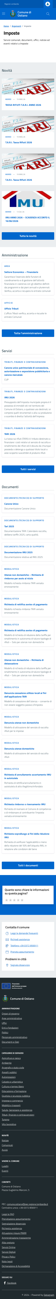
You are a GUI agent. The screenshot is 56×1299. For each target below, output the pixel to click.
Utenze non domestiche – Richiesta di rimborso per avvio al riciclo (24, 576)
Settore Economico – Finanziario (21, 272)
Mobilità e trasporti (11, 1105)
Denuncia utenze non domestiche (21, 722)
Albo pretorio (8, 1242)
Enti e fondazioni (10, 1027)
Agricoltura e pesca (11, 1058)
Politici (5, 1032)
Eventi (5, 1171)
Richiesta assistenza (12, 1228)
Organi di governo (10, 1013)
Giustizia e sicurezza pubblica (16, 1096)
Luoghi (5, 1166)
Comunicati (7, 1145)
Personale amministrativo (14, 1037)
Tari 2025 (9, 526)
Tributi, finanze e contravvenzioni (25, 361)
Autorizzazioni (9, 1077)
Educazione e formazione (14, 1091)
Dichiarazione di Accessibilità (16, 1266)
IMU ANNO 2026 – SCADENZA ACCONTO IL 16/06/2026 (27, 219)
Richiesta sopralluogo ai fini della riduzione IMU (26, 835)
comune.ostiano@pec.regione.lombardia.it (27, 1204)
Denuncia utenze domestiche (19, 748)
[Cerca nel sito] (48, 13)
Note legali (7, 1261)
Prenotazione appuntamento (16, 1219)
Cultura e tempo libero (13, 1086)
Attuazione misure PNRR (14, 1233)
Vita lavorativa (9, 1124)
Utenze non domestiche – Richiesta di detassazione (24, 661)
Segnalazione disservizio (14, 1223)
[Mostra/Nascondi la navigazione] (3, 13)
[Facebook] (10, 1283)
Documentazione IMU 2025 (18, 552)
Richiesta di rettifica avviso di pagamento (25, 604)
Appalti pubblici (9, 1072)
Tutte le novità (28, 236)
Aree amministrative (12, 1018)
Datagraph (49, 1295)
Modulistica (11, 568)
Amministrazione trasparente (16, 1238)
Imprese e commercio (12, 1100)
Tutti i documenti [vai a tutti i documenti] (28, 865)
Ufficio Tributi (11, 308)
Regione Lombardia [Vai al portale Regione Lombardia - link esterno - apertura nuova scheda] (11, 4)
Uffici (4, 1023)
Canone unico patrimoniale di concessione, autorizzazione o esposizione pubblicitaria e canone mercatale (27, 371)
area (7, 266)
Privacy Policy (8, 1256)
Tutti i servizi (28, 469)
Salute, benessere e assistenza (17, 1110)
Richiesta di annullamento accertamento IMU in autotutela (27, 776)
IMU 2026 (9, 397)
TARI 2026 (9, 434)
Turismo (5, 1119)
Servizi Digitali (9, 1252)
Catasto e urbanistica (12, 1081)
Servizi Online (8, 1247)
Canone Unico (11, 504)
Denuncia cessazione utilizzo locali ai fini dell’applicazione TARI (25, 694)
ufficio (8, 302)
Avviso (8, 99)
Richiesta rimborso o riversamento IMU (24, 804)
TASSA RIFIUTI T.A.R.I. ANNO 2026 (23, 105)
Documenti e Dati (10, 1042)
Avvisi (5, 1150)
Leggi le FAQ (8, 1214)
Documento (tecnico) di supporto (24, 497)
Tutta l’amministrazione (28, 333)
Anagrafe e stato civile (13, 1067)
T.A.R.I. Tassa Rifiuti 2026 (18, 142)
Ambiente (6, 1063)
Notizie (5, 1140)
